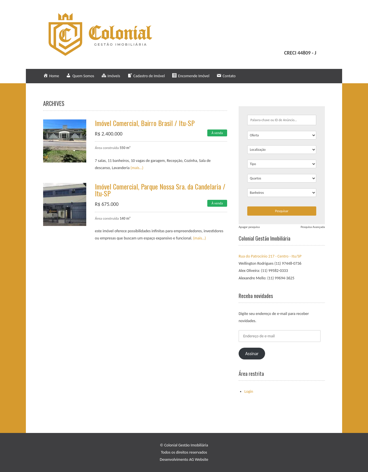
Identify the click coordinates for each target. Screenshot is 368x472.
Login (248, 391)
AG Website (198, 459)
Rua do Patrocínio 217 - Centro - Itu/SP (270, 256)
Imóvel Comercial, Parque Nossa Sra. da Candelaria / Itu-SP (160, 189)
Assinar (251, 353)
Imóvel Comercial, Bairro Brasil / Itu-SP (145, 123)
